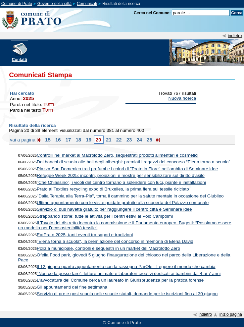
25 (148, 139)
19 (87, 139)
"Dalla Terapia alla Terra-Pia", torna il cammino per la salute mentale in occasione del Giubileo (130, 195)
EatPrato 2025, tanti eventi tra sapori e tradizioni (85, 234)
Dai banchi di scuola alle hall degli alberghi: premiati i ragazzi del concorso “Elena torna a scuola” (133, 161)
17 (67, 139)
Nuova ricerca (182, 98)
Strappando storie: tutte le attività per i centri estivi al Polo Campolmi (105, 216)
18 (77, 139)
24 (138, 139)
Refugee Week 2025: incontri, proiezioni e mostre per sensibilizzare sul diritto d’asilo (121, 175)
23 (128, 139)
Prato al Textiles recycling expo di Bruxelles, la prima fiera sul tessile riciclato (113, 189)
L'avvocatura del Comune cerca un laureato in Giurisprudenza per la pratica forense (120, 280)
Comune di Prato (16, 3)
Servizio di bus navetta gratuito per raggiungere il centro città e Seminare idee (114, 209)
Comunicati (87, 3)
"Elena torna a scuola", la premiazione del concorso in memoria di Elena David (115, 241)
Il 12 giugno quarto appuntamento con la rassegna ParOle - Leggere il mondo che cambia (126, 266)
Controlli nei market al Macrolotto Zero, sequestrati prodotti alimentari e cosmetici (117, 155)
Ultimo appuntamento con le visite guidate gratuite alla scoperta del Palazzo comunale (123, 202)
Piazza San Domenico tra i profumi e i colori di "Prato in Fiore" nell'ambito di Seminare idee (127, 168)
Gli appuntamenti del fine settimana (72, 287)
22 (118, 139)
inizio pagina (231, 314)
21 (108, 139)
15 (47, 139)
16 (57, 139)
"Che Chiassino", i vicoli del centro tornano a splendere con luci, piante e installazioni (121, 182)
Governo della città (54, 3)
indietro (235, 35)
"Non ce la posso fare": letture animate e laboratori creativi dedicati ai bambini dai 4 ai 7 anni (128, 273)
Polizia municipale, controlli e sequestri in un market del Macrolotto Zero (108, 248)
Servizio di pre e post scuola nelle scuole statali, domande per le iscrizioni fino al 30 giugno (127, 293)
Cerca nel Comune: (152, 13)
